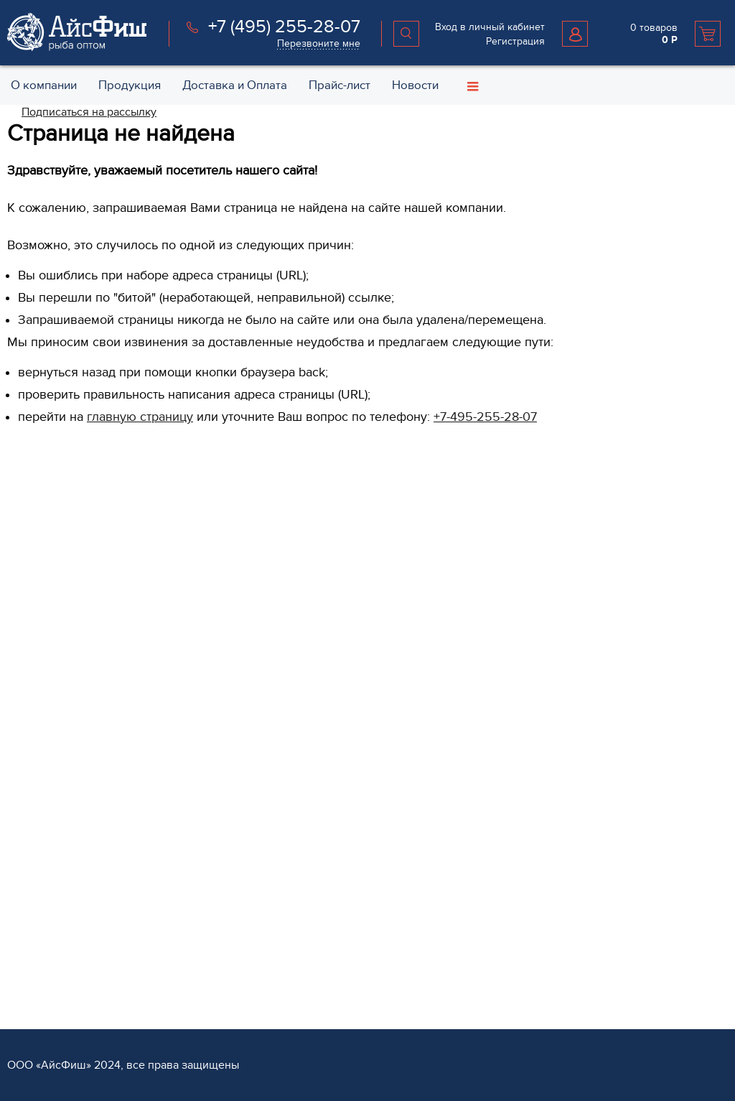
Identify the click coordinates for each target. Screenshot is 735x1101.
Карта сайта (523, 647)
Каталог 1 (272, 876)
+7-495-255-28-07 (485, 416)
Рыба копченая (287, 670)
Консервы (275, 739)
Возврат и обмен (536, 601)
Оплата (268, 971)
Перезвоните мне (318, 43)
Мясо (264, 762)
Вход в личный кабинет (490, 27)
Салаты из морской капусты (316, 785)
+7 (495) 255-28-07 (284, 26)
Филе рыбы (279, 578)
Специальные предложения (562, 578)
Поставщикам (38, 971)
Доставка (273, 948)
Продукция (281, 510)
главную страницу (140, 416)
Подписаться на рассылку (89, 112)
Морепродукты (286, 693)
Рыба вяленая (285, 830)
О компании (528, 510)
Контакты (517, 555)
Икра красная (283, 716)
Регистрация (515, 41)
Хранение (275, 994)
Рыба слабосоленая (298, 647)
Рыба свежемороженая (306, 532)
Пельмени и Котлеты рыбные (319, 808)
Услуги (270, 926)
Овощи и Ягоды (288, 624)
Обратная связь (534, 532)
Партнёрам (35, 926)
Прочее (269, 853)
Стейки (268, 601)
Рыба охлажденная (296, 555)
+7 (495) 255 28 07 (61, 610)
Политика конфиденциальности (571, 624)
